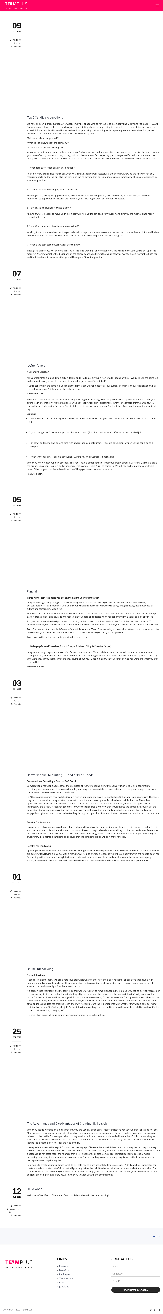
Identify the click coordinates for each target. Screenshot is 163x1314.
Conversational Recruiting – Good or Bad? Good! (60, 775)
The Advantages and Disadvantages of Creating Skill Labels (67, 1123)
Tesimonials (66, 1278)
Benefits (64, 1270)
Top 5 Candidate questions (45, 117)
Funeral (32, 591)
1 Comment (16, 1212)
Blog (19, 43)
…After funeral (36, 365)
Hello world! (35, 1189)
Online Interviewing (40, 969)
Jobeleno (64, 1286)
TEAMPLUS (17, 40)
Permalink (17, 47)
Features (64, 1266)
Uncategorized (15, 1209)
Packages (64, 1274)
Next (156, 1236)
